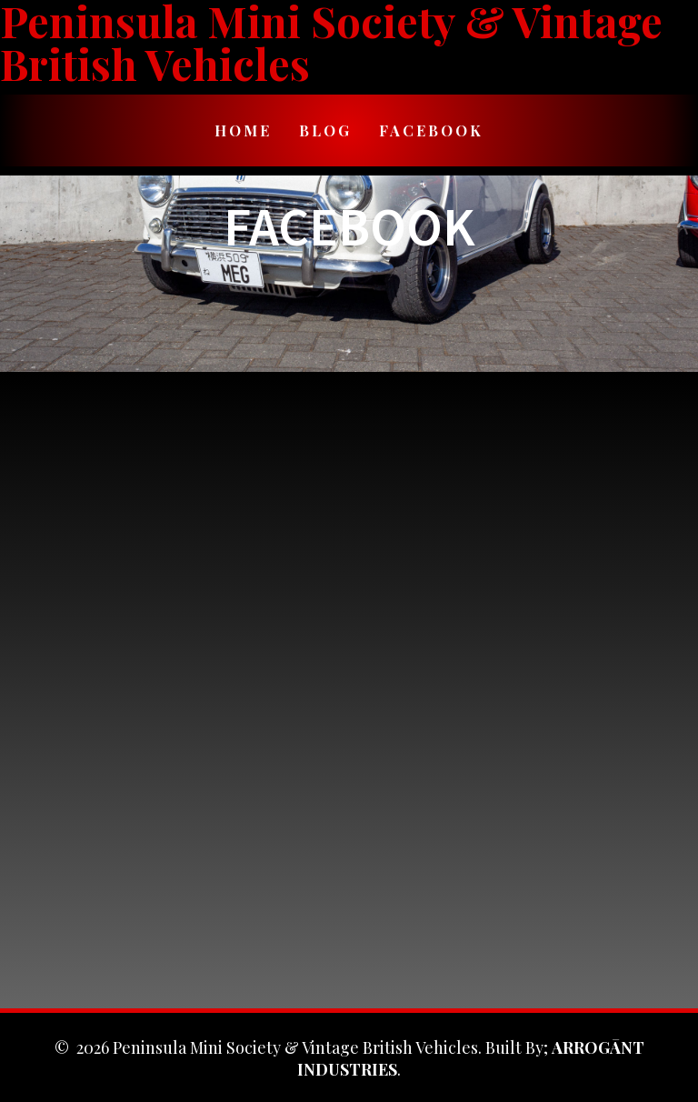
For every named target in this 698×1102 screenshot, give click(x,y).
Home (243, 130)
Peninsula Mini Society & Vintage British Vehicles (331, 42)
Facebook (431, 130)
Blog (325, 130)
